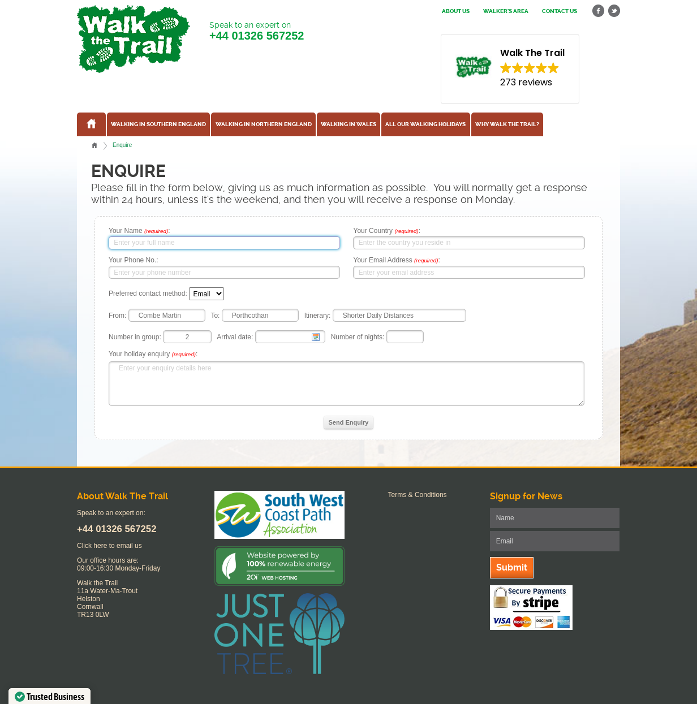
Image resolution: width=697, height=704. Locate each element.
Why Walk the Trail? (507, 124)
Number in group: (135, 337)
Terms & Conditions (417, 495)
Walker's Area (505, 11)
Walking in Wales (348, 124)
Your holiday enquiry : (153, 354)
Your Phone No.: (133, 260)
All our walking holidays (425, 124)
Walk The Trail (133, 39)
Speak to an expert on (256, 31)
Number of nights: (358, 337)
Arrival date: (235, 337)
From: (117, 315)
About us (456, 11)
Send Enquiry (349, 422)
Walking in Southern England (158, 124)
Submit (511, 567)
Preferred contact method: (148, 294)
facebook (598, 11)
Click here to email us (109, 546)
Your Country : (386, 231)
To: (215, 315)
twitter (614, 11)
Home (94, 145)
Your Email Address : (396, 260)
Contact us (559, 11)
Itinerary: (317, 315)
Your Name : (139, 231)
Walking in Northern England (264, 124)
